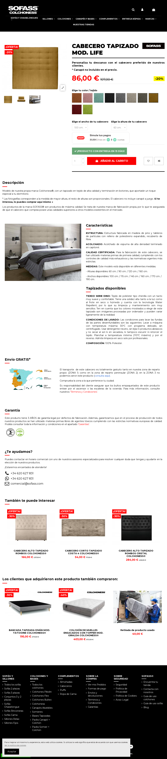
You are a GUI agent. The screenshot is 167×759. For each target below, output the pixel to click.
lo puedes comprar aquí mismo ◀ (33, 202)
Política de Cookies (126, 695)
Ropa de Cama (68, 694)
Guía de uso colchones (150, 698)
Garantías (93, 706)
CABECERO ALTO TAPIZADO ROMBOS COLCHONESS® (31, 552)
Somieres (37, 711)
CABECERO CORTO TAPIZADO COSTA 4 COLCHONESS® (83, 552)
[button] (48, 19)
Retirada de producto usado (137, 630)
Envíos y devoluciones (95, 694)
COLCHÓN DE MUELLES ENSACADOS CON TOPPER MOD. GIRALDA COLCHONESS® (83, 633)
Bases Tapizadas (41, 715)
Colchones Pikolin (42, 691)
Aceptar (11, 751)
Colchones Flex (40, 695)
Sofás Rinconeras (13, 710)
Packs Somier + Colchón (40, 728)
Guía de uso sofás (153, 703)
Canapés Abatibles (42, 707)
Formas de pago (97, 688)
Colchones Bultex (41, 699)
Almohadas (66, 682)
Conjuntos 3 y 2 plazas (12, 698)
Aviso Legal (122, 699)
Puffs (63, 690)
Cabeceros (66, 686)
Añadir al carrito (111, 160)
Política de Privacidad (121, 690)
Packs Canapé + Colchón (41, 721)
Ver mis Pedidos (97, 684)
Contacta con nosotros (150, 691)
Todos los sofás (12, 684)
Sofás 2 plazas (12, 688)
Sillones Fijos (11, 723)
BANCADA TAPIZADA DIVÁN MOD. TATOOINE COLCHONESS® (29, 631)
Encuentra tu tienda (150, 684)
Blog (146, 707)
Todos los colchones (37, 686)
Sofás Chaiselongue (11, 705)
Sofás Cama (10, 715)
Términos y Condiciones (94, 701)
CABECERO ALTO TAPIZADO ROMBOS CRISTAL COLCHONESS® (136, 553)
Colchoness (38, 703)
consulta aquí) (102, 375)
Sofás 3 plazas (12, 692)
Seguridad (121, 684)
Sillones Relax (11, 719)
